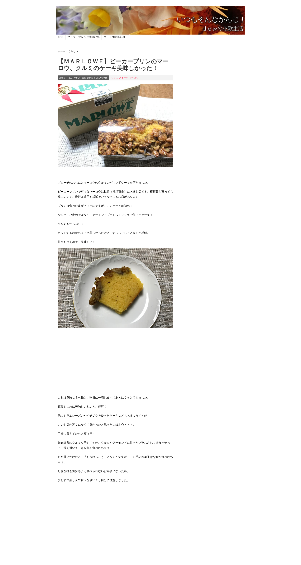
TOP (61, 37)
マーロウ (133, 77)
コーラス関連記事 (114, 37)
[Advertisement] (115, 364)
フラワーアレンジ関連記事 (83, 37)
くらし (114, 77)
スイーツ (123, 77)
